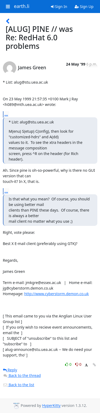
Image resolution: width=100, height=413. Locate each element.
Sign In (59, 6)
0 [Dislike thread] (78, 364)
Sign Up (84, 6)
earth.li (21, 6)
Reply (10, 369)
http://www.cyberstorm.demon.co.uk (56, 293)
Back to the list (18, 384)
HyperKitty (51, 405)
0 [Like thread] (68, 364)
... (6, 114)
